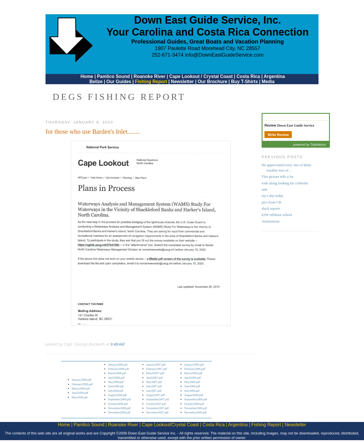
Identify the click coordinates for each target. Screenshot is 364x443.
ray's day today (273, 196)
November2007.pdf (157, 408)
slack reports (271, 209)
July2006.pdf (192, 390)
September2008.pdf (119, 399)
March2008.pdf (117, 373)
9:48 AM (117, 344)
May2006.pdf (192, 382)
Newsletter (182, 81)
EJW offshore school (277, 215)
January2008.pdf (118, 364)
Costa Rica (248, 76)
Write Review (278, 135)
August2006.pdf (193, 395)
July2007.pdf (154, 390)
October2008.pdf (118, 403)
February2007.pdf (156, 368)
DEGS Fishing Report (119, 97)
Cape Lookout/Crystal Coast (170, 424)
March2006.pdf (193, 373)
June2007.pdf (154, 386)
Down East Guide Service (295, 125)
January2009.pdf (81, 379)
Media (268, 81)
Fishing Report (151, 81)
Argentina (274, 76)
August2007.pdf (155, 395)
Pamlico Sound (113, 76)
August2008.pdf (117, 395)
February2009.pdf (82, 384)
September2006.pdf (195, 399)
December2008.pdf (119, 412)
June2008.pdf (116, 386)
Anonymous (271, 221)
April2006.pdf (192, 377)
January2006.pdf (194, 364)
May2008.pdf (116, 382)
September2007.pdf (157, 399)
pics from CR (271, 202)
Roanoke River (150, 76)
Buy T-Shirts (244, 81)
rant (264, 189)
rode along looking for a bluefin (285, 183)
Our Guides (118, 81)
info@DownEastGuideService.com (224, 55)
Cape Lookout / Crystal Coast (201, 76)
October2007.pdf (156, 403)
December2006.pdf (195, 412)
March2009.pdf (81, 388)
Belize (95, 81)
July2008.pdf (115, 390)
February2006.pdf (194, 368)
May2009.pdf (79, 397)
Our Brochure (212, 81)
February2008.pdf (118, 368)
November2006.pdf (195, 408)
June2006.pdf (192, 386)
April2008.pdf (116, 377)
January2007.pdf (156, 364)
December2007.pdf (157, 412)
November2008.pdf (119, 408)
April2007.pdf (154, 377)
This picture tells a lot (277, 177)
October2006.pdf (194, 403)
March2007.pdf (155, 373)
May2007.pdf (154, 382)
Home (86, 76)
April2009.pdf (80, 392)
